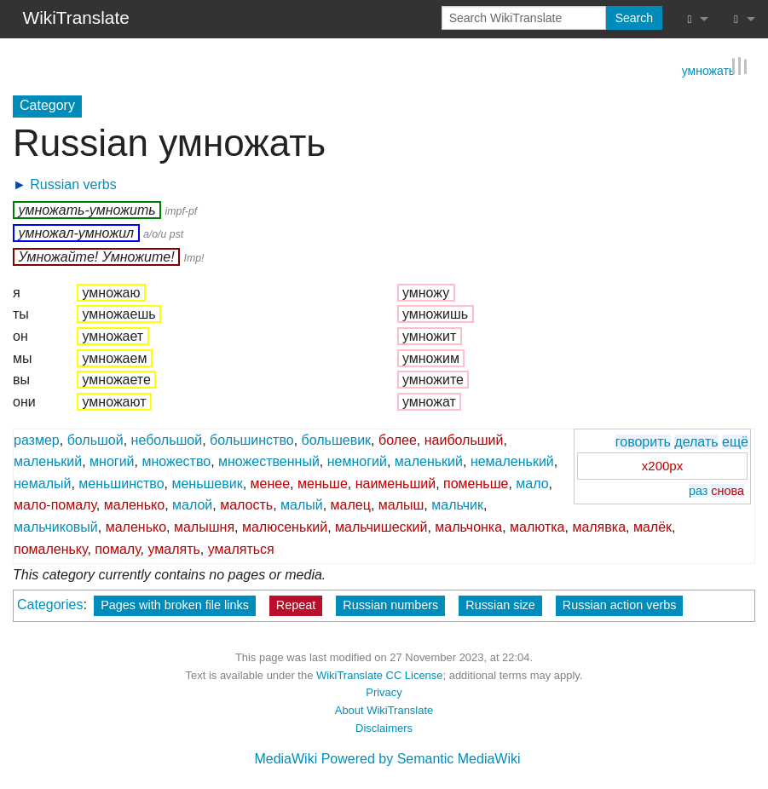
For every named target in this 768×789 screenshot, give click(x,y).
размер (37, 439)
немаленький (512, 461)
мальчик (457, 505)
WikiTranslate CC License (379, 674)
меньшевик (206, 482)
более (397, 439)
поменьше (475, 482)
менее (271, 482)
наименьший (395, 482)
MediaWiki (285, 759)
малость (246, 505)
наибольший (464, 439)
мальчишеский (381, 526)
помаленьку (50, 548)
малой (192, 505)
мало (532, 482)
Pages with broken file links (175, 604)
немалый (42, 482)
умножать (708, 69)
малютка (537, 526)
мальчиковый (56, 526)
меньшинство (121, 482)
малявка (599, 526)
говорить (643, 441)
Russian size (500, 604)
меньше (322, 482)
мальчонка (468, 526)
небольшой (167, 439)
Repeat (295, 604)
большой (95, 439)
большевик (337, 439)
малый (301, 505)
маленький (48, 461)
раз (698, 491)
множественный (269, 461)
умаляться (241, 548)
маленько (134, 505)
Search (634, 18)
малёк (652, 526)
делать (696, 441)
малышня (204, 526)
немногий (357, 461)
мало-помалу (55, 505)
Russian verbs (73, 183)
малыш (401, 505)
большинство (252, 439)
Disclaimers (384, 727)
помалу (117, 548)
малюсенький (284, 526)
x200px (662, 465)
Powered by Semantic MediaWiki (421, 759)
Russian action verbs (620, 604)
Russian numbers (390, 604)
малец (351, 505)
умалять (173, 548)
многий (112, 461)
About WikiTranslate (384, 709)
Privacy (383, 692)
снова (727, 491)
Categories (50, 603)
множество (176, 461)
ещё (735, 441)
